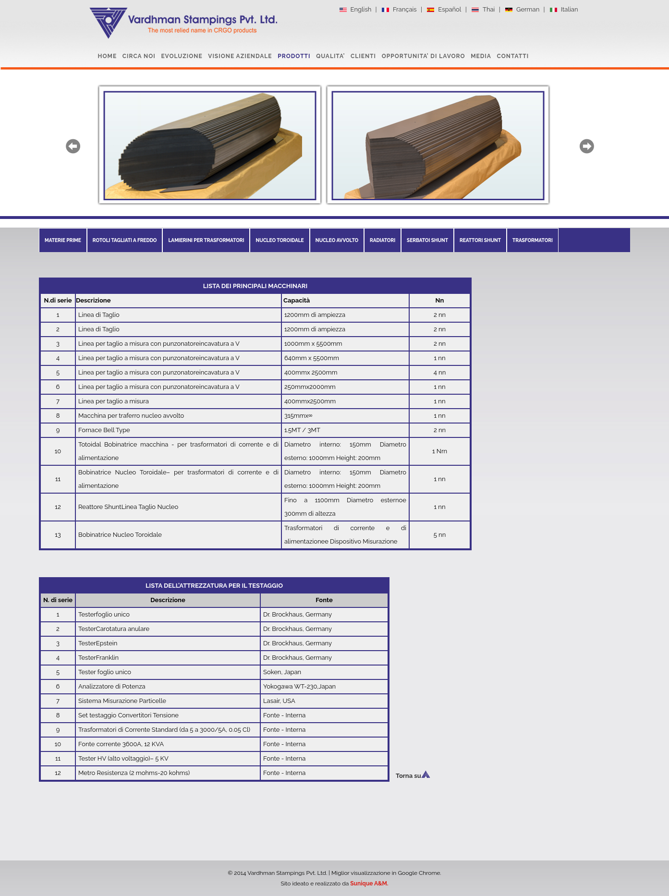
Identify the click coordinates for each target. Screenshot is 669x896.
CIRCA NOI (139, 56)
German (521, 9)
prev (73, 146)
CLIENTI (363, 56)
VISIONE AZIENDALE (240, 56)
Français (399, 9)
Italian (563, 9)
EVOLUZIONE (181, 56)
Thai (483, 9)
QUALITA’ (330, 56)
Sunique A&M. (369, 883)
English (355, 9)
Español (443, 9)
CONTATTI (513, 56)
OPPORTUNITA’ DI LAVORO (423, 56)
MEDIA (481, 56)
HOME (107, 56)
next (586, 146)
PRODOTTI (294, 56)
